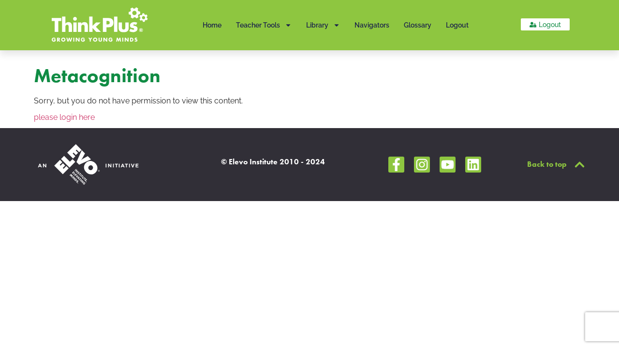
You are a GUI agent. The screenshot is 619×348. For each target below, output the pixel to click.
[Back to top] (579, 164)
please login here (64, 117)
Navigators (371, 25)
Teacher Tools (264, 25)
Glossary (417, 25)
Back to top (547, 164)
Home (212, 25)
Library (323, 25)
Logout (457, 25)
